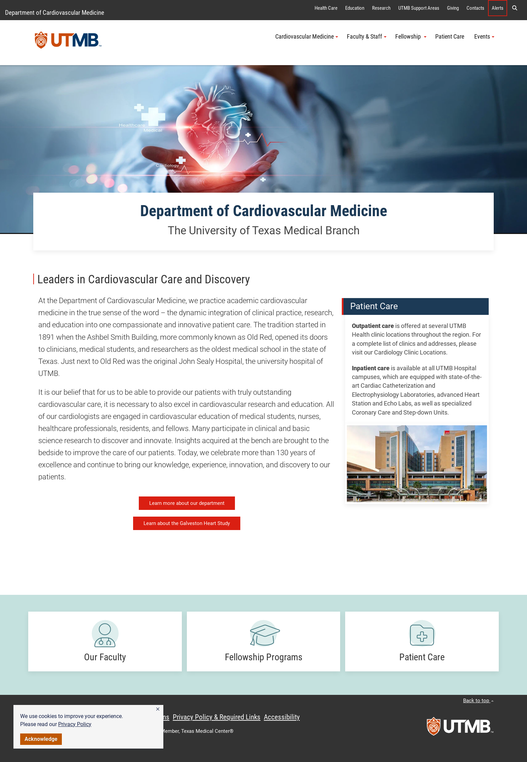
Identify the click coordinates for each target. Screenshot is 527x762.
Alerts (497, 8)
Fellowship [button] (411, 36)
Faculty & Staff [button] (367, 36)
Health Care (326, 8)
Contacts (475, 8)
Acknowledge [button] (41, 739)
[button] (158, 709)
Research (381, 8)
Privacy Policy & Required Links (216, 717)
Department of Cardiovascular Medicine (54, 12)
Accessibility (282, 717)
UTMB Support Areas (418, 8)
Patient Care (450, 36)
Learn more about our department (187, 503)
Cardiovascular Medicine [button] (306, 36)
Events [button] (484, 36)
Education (354, 8)
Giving (453, 8)
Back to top (478, 701)
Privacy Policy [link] (74, 724)
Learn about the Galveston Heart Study (187, 523)
